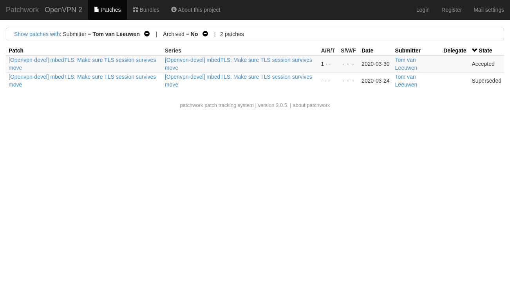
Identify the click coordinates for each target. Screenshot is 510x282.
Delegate (454, 50)
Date (367, 50)
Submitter (408, 50)
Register (451, 10)
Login (423, 10)
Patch (16, 50)
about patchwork (311, 105)
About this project (195, 10)
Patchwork (22, 10)
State (485, 50)
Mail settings (489, 10)
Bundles (146, 10)
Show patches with (37, 34)
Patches (107, 10)
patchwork (191, 105)
